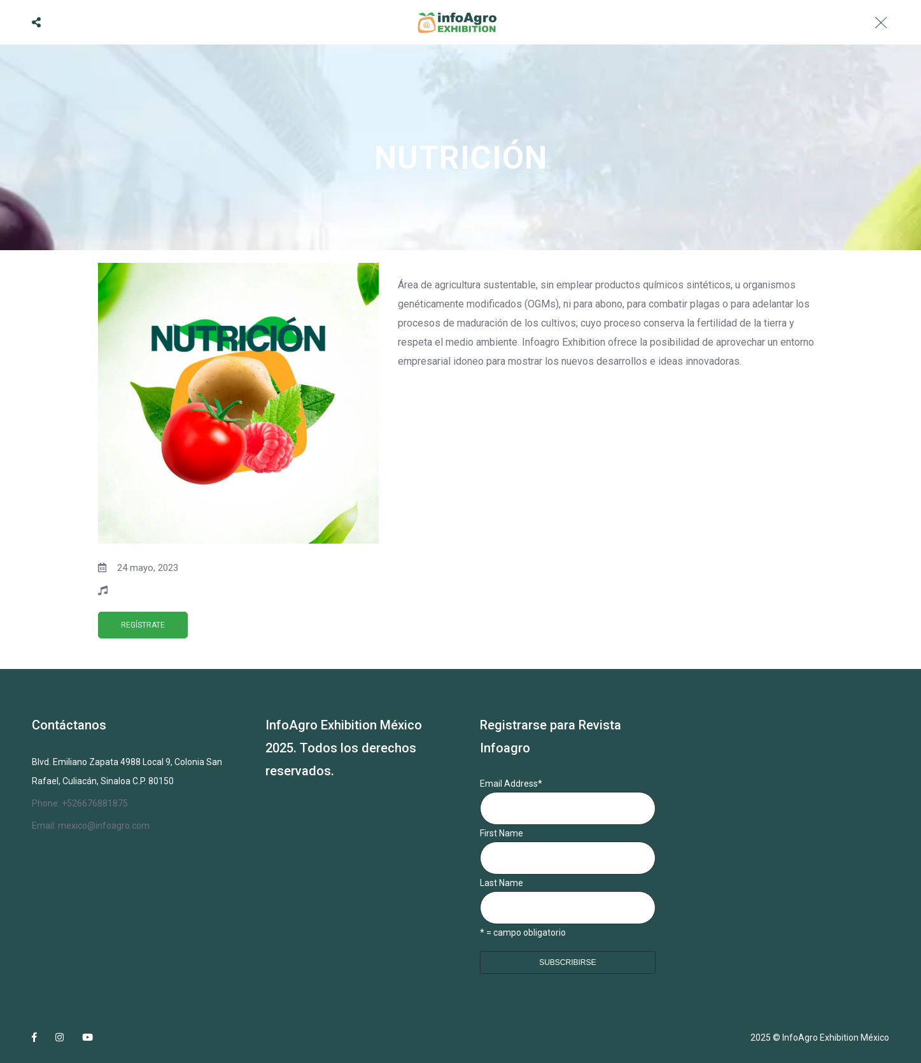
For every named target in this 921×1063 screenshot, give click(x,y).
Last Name (501, 883)
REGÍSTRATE (143, 625)
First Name (501, 833)
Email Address (511, 783)
